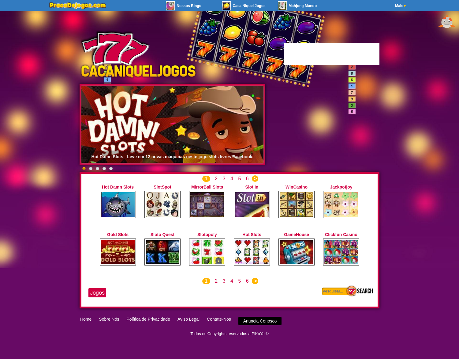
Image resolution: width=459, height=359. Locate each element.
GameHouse (296, 234)
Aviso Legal (188, 319)
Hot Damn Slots (118, 187)
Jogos (97, 293)
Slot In (252, 187)
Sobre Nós (109, 319)
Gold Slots (118, 234)
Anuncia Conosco (260, 321)
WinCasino (296, 187)
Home (85, 319)
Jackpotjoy (341, 187)
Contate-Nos (219, 319)
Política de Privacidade (148, 319)
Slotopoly (207, 234)
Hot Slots (251, 234)
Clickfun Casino (341, 234)
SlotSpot (162, 187)
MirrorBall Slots (207, 187)
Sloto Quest (163, 234)
